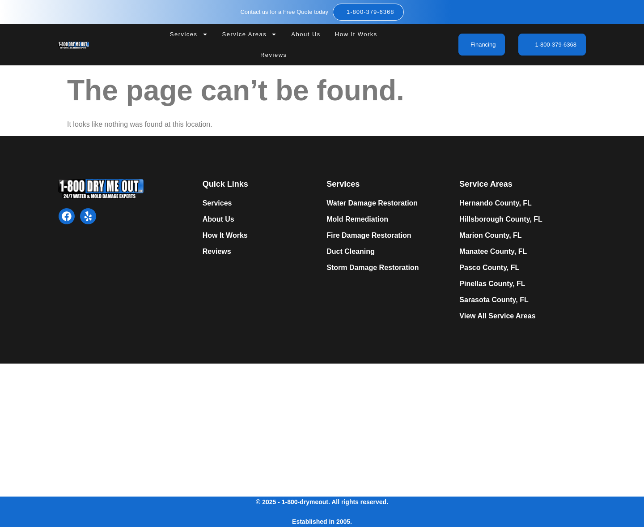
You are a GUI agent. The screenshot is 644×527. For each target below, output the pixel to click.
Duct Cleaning (350, 251)
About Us (305, 34)
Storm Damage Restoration (372, 267)
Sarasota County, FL (493, 300)
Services (189, 34)
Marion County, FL (490, 235)
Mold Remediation (357, 219)
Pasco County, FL (489, 267)
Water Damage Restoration (372, 203)
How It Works (356, 34)
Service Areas (249, 34)
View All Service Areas (497, 316)
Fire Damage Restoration (368, 235)
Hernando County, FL (495, 203)
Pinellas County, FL (492, 283)
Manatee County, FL (493, 251)
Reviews (273, 54)
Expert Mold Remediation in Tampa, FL (190, 428)
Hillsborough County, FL (500, 219)
